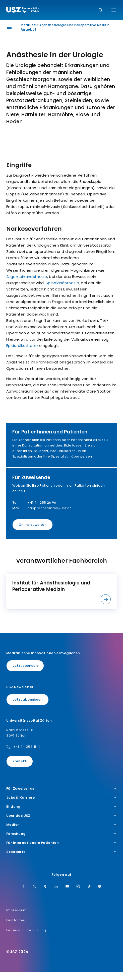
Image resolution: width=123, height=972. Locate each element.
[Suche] (100, 10)
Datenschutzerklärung (26, 930)
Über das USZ (61, 815)
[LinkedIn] (56, 886)
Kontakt (20, 761)
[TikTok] (89, 886)
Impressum (16, 910)
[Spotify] (99, 886)
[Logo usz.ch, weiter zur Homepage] (22, 11)
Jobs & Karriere (61, 797)
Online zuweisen (32, 524)
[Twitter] (34, 886)
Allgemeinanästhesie (26, 276)
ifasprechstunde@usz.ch (49, 508)
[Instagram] (78, 886)
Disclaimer (16, 920)
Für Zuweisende (61, 788)
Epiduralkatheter (22, 345)
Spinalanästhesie (62, 282)
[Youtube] (67, 886)
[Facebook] (23, 886)
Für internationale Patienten (61, 843)
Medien (61, 825)
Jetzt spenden (25, 665)
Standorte (61, 852)
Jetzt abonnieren (27, 699)
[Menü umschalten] (114, 10)
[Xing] (45, 886)
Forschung (61, 834)
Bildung (61, 806)
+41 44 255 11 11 (26, 746)
